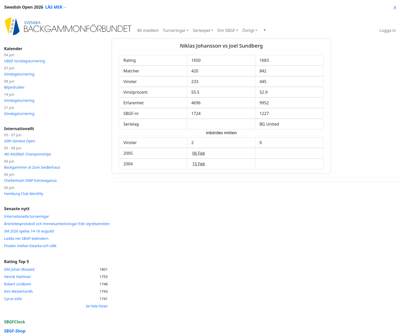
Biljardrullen (14, 87)
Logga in (387, 30)
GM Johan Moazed (19, 269)
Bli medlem (148, 30)
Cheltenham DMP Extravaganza (30, 180)
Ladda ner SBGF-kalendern (26, 238)
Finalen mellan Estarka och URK (30, 245)
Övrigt (248, 30)
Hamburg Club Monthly (23, 193)
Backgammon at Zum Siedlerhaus (32, 167)
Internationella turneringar (26, 216)
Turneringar (174, 30)
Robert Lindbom (17, 284)
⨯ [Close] (394, 7)
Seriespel (201, 30)
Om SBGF (226, 30)
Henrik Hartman (17, 276)
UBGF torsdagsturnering (24, 60)
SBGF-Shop (14, 331)
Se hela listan (97, 306)
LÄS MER (55, 7)
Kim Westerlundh (18, 291)
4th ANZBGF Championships (27, 154)
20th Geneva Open (19, 141)
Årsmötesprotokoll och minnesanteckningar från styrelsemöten (57, 223)
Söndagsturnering (19, 74)
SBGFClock (14, 322)
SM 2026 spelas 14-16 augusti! (29, 231)
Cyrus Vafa (13, 298)
